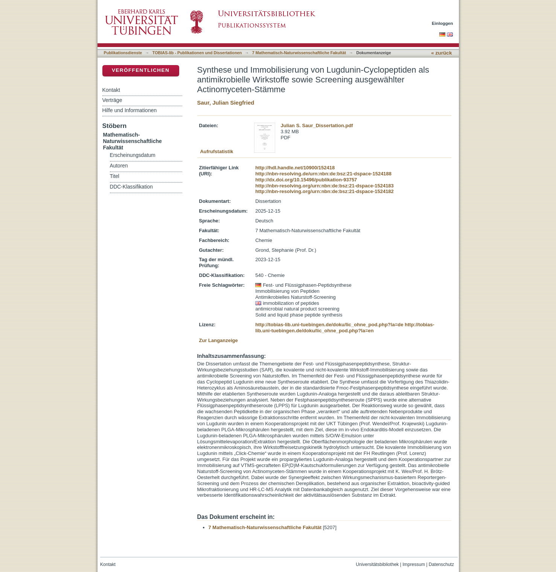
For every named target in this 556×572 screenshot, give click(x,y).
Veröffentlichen (140, 70)
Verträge (112, 100)
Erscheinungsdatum (132, 155)
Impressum (413, 564)
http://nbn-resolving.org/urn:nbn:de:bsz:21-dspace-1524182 (324, 191)
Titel (114, 176)
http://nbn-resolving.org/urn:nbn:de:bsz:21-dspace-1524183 (324, 186)
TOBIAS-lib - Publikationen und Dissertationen (197, 52)
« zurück (441, 53)
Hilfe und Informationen (129, 110)
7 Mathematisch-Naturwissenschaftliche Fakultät (299, 52)
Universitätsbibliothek (377, 564)
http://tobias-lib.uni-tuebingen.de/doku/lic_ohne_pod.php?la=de (329, 324)
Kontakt (111, 90)
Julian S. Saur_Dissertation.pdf (317, 125)
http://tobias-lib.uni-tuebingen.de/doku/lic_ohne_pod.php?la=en (344, 327)
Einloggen (442, 23)
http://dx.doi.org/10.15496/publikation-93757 (306, 180)
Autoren (119, 166)
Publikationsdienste (123, 52)
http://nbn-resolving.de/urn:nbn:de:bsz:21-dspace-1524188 (323, 173)
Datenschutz (441, 564)
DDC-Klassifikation (131, 187)
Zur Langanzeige (218, 340)
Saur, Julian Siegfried (225, 102)
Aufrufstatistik (216, 151)
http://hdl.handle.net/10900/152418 (295, 167)
